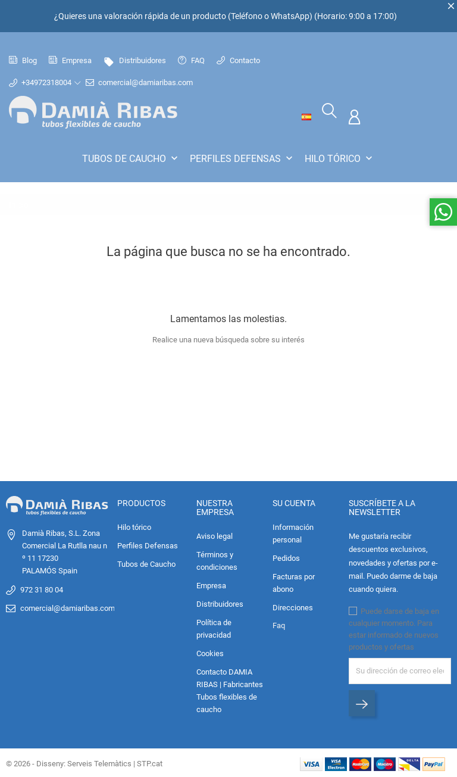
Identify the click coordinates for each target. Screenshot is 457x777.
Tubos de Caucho (131, 158)
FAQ (191, 60)
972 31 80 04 (41, 587)
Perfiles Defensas (242, 158)
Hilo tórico (340, 158)
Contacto (238, 60)
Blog (23, 60)
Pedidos (286, 556)
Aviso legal (214, 535)
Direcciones (293, 605)
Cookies (210, 652)
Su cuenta (294, 501)
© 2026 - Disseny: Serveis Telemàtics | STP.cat (84, 761)
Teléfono (246, 16)
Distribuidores (135, 60)
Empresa (70, 60)
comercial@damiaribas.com (146, 83)
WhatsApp (290, 16)
